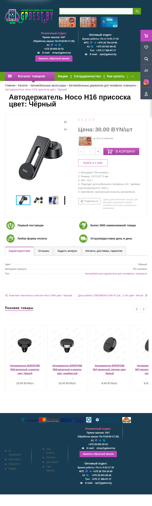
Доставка (52, 461)
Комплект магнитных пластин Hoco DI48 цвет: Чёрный (40, 295)
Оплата (51, 457)
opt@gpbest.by (108, 54)
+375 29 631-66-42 (106, 46)
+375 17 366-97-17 (106, 50)
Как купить (116, 76)
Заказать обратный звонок (53, 58)
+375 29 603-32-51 (54, 49)
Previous (137, 309)
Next (143, 309)
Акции (63, 76)
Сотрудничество (87, 76)
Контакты (14, 459)
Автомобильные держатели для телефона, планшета (116, 273)
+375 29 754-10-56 (107, 42)
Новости (14, 463)
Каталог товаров (26, 76)
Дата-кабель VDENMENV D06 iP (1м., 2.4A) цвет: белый (110, 295)
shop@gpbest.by (61, 52)
